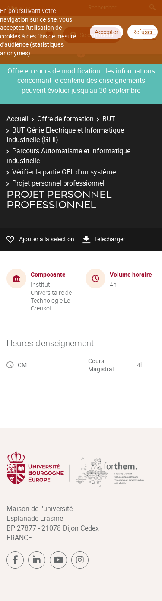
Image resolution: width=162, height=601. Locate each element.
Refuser (142, 32)
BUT (108, 118)
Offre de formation (65, 118)
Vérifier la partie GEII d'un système (64, 172)
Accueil (17, 118)
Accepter (106, 32)
